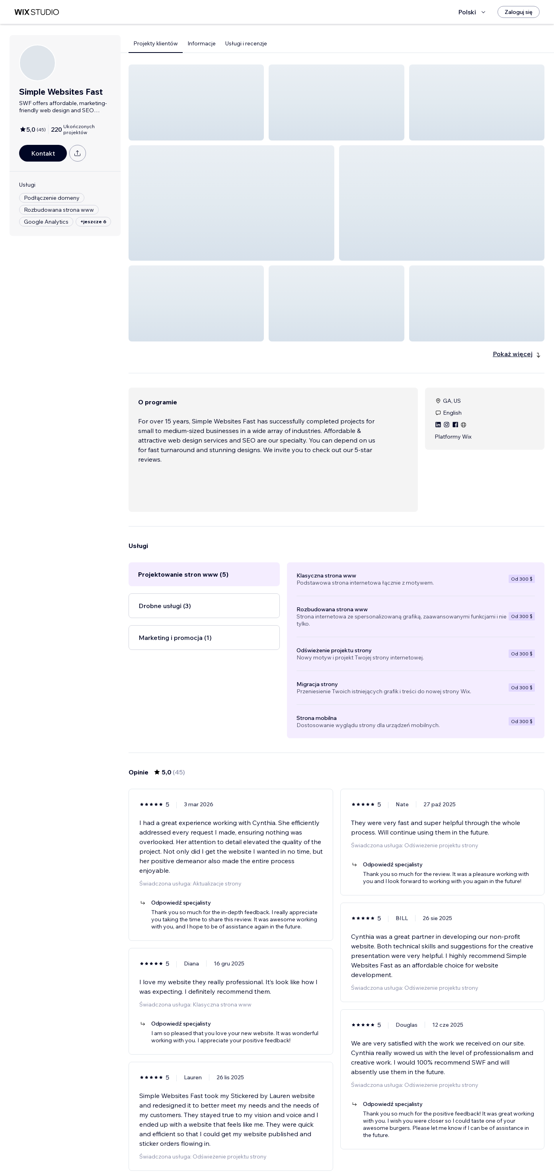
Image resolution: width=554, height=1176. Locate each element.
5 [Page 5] (351, 1154)
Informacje (201, 43)
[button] (196, 102)
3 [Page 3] (322, 1154)
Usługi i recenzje (246, 43)
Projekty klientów (155, 43)
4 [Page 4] (336, 1154)
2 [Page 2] (308, 1154)
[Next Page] (394, 1154)
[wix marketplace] (36, 12)
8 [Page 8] (379, 1154)
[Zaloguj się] (518, 12)
